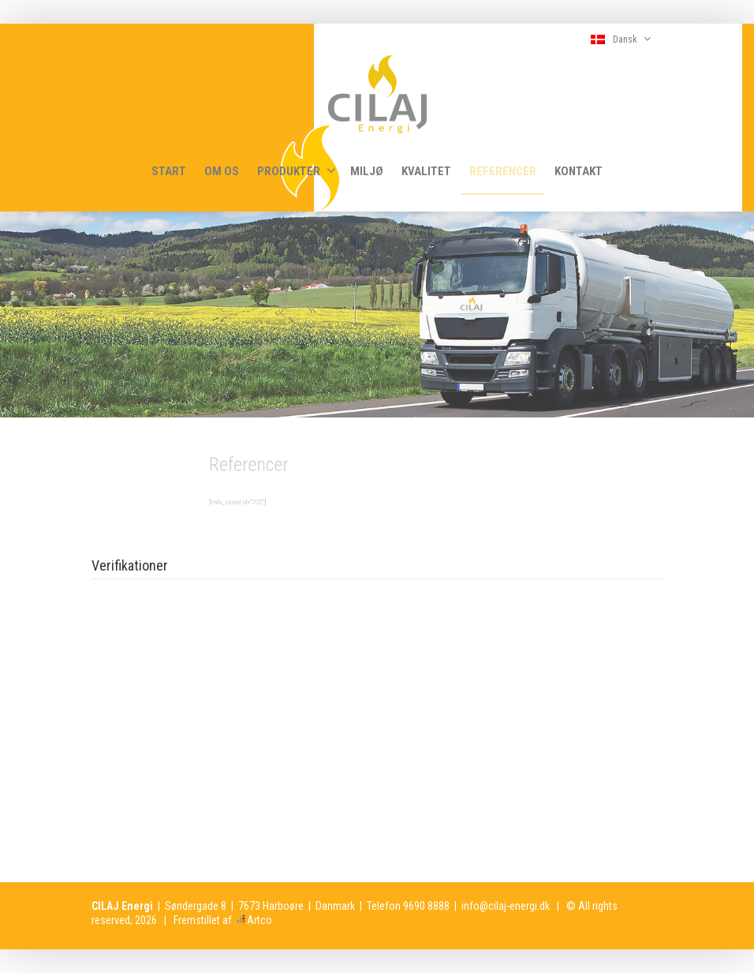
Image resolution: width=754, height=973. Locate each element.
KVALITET (426, 171)
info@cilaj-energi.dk (505, 906)
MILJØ (366, 171)
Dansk (621, 39)
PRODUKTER (296, 170)
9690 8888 (426, 906)
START (168, 171)
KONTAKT (578, 171)
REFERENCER (502, 171)
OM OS (221, 171)
